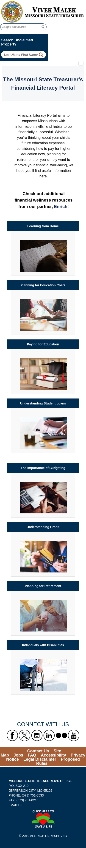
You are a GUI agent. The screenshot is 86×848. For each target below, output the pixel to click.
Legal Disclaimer (39, 759)
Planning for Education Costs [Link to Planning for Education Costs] (42, 285)
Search (44, 26)
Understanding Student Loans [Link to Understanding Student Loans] (43, 403)
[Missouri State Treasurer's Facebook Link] (12, 735)
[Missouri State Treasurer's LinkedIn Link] (49, 735)
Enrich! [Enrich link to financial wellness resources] (61, 206)
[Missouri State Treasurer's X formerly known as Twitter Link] (24, 735)
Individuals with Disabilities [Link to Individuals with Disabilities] (43, 645)
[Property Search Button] (41, 55)
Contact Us (38, 751)
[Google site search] (23, 26)
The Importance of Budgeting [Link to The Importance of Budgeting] (43, 468)
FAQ (32, 755)
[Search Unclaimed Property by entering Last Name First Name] (23, 54)
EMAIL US (15, 805)
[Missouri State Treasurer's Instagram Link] (37, 735)
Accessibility (53, 755)
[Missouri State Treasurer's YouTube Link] (73, 735)
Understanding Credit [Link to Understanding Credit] (43, 527)
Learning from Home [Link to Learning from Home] (43, 226)
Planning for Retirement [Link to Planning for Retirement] (43, 586)
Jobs (18, 755)
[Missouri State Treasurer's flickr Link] (61, 735)
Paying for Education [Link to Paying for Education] (43, 344)
